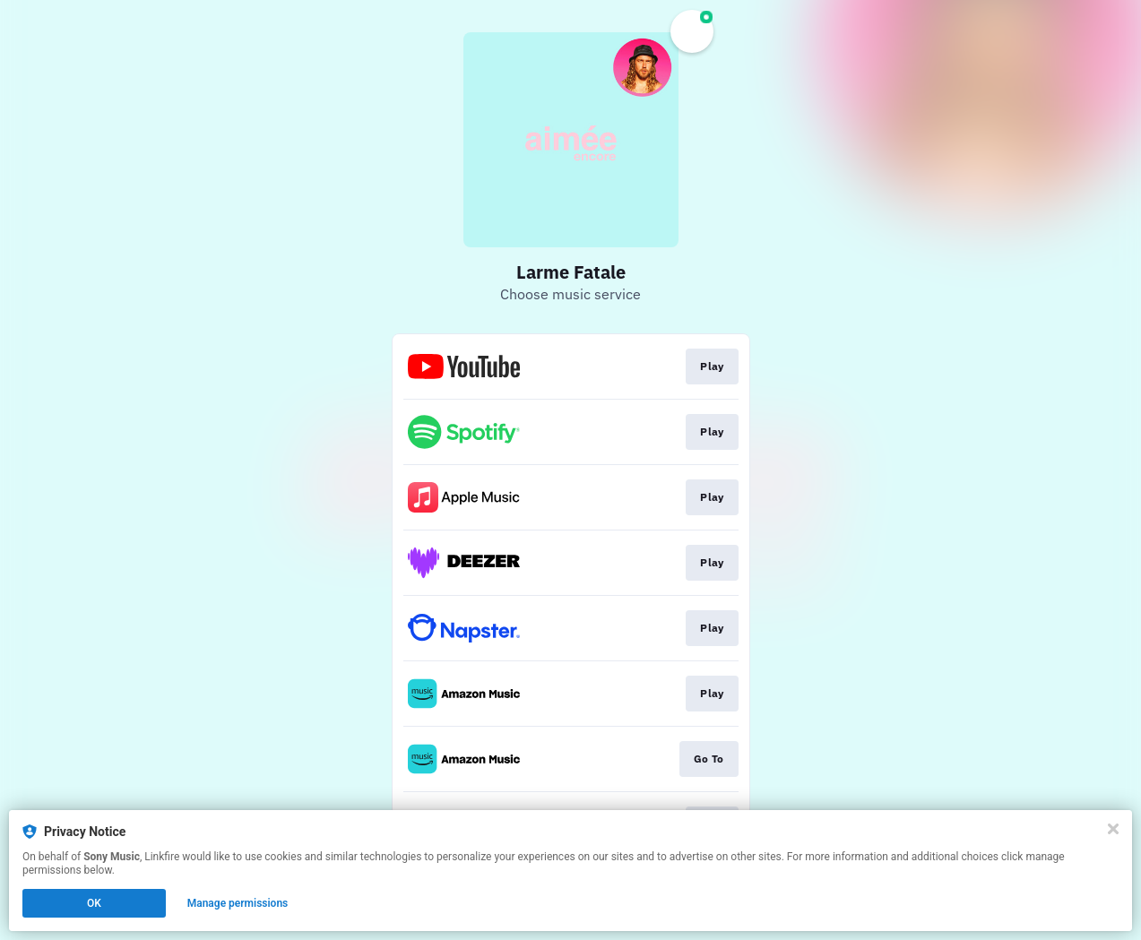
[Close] (1113, 829)
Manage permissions (238, 903)
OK (94, 903)
